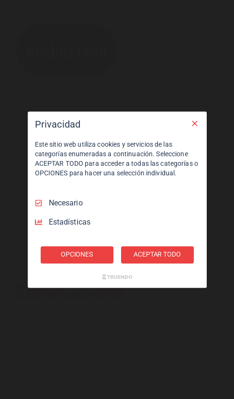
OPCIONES (77, 254)
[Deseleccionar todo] (195, 123)
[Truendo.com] (117, 276)
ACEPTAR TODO (157, 254)
